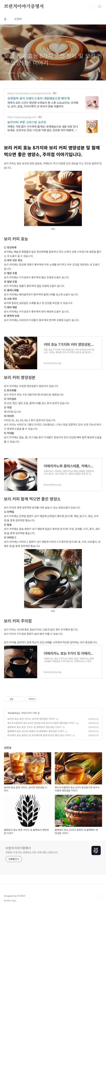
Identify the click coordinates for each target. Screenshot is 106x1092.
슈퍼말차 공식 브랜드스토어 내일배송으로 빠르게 (38, 98)
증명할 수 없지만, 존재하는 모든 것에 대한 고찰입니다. (32, 944)
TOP (99, 989)
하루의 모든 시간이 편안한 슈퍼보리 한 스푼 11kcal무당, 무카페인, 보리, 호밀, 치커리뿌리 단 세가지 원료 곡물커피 (42, 104)
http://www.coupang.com (21, 117)
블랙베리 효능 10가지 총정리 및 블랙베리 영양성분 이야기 (35, 823)
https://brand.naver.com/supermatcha (29, 93)
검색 (92, 6)
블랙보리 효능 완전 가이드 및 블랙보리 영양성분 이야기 (34, 819)
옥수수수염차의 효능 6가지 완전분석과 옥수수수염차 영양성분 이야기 (41, 815)
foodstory (14, 805)
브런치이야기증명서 (24, 6)
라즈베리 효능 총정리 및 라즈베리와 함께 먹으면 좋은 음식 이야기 (39, 827)
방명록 (18, 19)
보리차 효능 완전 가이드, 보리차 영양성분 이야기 (31, 811)
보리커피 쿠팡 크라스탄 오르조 (26, 122)
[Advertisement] (53, 467)
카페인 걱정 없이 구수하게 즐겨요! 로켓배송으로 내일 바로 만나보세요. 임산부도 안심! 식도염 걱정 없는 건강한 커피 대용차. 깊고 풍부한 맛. (42, 128)
